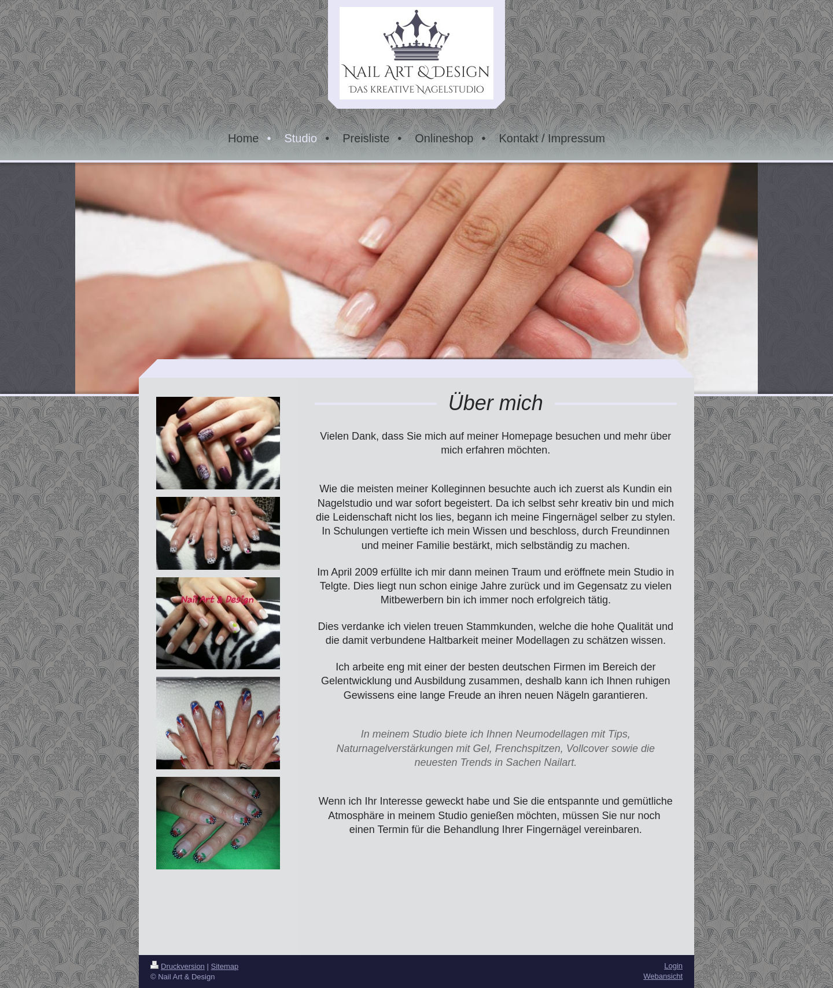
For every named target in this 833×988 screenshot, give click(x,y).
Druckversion (177, 966)
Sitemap (225, 966)
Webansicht (663, 976)
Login (673, 965)
